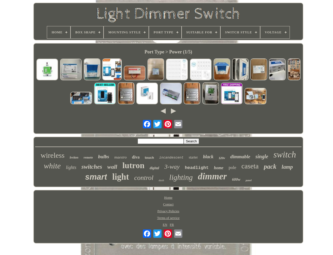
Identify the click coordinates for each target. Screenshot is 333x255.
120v (222, 158)
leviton (74, 157)
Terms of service (168, 218)
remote (88, 157)
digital (154, 168)
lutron (133, 165)
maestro (120, 157)
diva (135, 157)
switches (91, 166)
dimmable (240, 156)
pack (270, 166)
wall (112, 166)
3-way (172, 166)
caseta (250, 166)
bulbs (103, 156)
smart (96, 176)
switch (284, 154)
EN (165, 225)
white (52, 165)
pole (232, 167)
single (261, 156)
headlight (197, 167)
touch (149, 158)
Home (168, 197)
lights (71, 167)
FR (172, 225)
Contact (168, 204)
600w (236, 179)
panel (249, 180)
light (120, 176)
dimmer (212, 176)
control (143, 177)
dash (161, 180)
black (208, 156)
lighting (181, 177)
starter (193, 157)
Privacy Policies (168, 211)
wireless (53, 155)
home (218, 168)
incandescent (171, 158)
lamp (287, 167)
